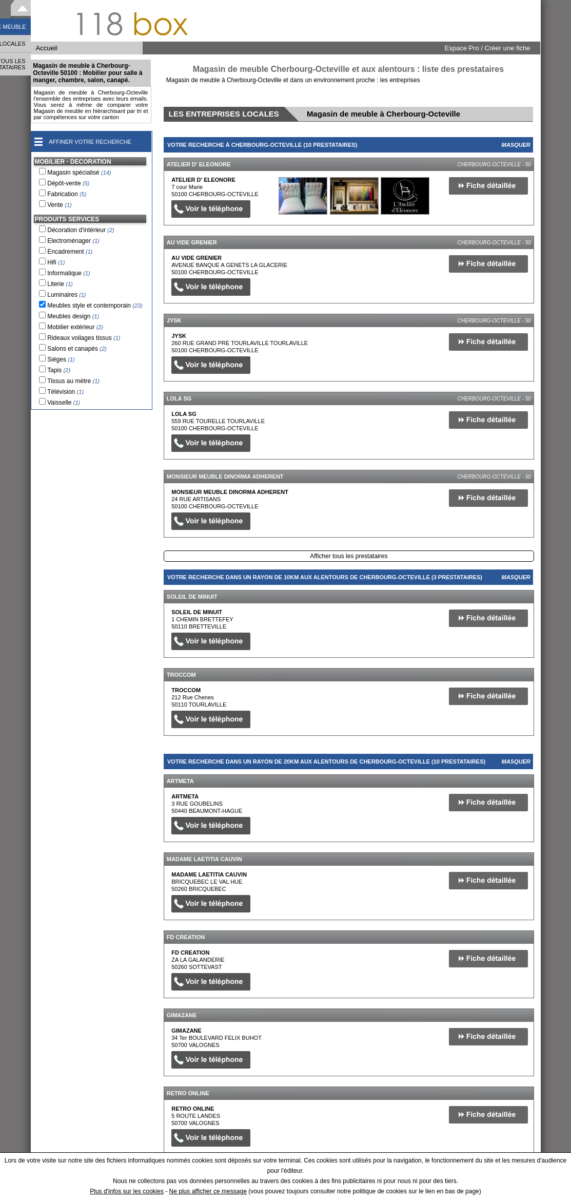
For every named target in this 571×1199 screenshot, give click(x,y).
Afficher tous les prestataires (348, 556)
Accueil (46, 48)
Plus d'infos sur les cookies (127, 1191)
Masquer (516, 145)
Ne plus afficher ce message (208, 1191)
